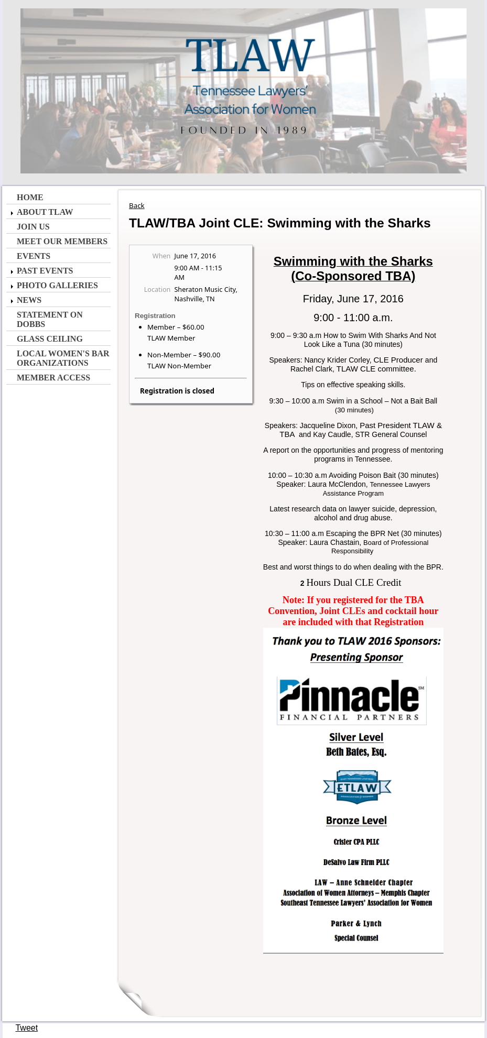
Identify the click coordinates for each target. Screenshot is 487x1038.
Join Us (33, 226)
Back (137, 205)
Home (30, 197)
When (162, 255)
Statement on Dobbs (50, 319)
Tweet (26, 1027)
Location (157, 289)
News (29, 300)
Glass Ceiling (50, 338)
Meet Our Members (62, 241)
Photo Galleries (57, 285)
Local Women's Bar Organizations (63, 358)
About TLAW (45, 211)
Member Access (53, 377)
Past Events (45, 270)
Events (33, 256)
